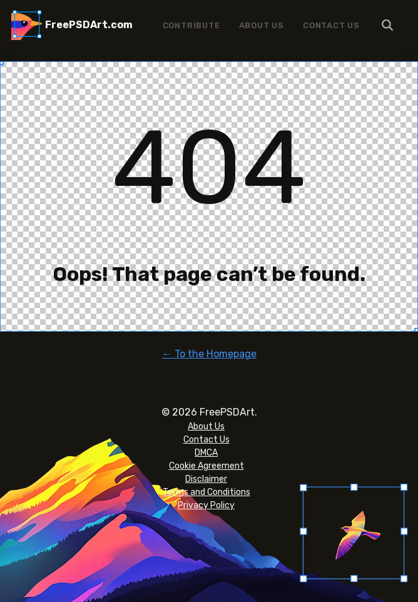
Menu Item (388, 25)
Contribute (191, 25)
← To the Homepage (209, 354)
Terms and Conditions (206, 492)
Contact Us (331, 25)
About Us (261, 25)
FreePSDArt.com (89, 25)
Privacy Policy (206, 505)
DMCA (206, 452)
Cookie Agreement (206, 466)
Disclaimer (206, 479)
